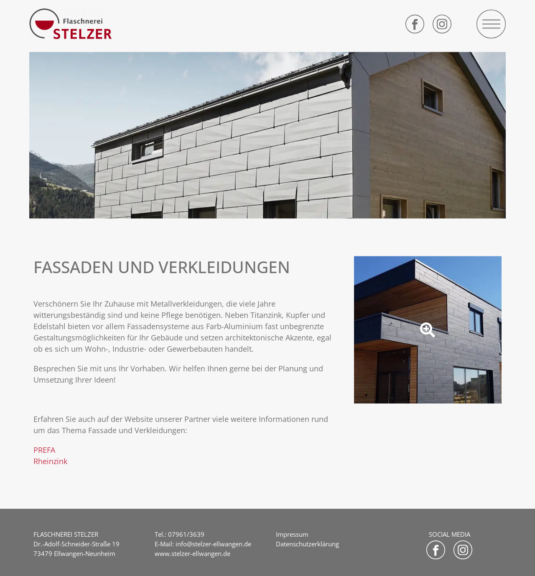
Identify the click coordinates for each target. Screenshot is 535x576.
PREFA (44, 450)
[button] (491, 24)
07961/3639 (186, 534)
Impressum (292, 534)
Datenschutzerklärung (307, 544)
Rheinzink (50, 461)
